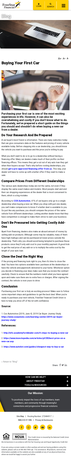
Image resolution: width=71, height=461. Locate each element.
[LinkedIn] (49, 427)
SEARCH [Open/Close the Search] (50, 7)
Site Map (20, 416)
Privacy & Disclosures (44, 420)
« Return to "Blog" (9, 361)
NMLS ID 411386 (25, 420)
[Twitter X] (35, 427)
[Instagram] (28, 427)
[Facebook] (21, 427)
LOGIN (39, 5)
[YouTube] (42, 427)
